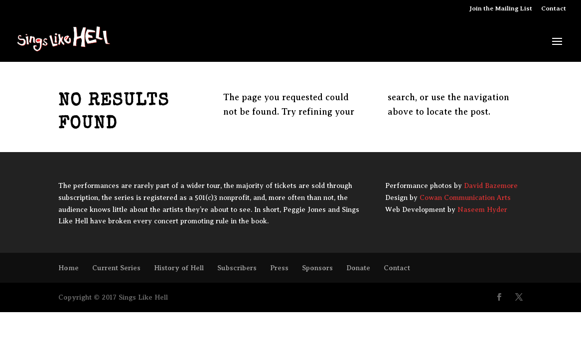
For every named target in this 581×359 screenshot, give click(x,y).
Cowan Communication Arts (465, 197)
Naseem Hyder (482, 209)
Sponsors (317, 268)
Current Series (116, 268)
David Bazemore (491, 185)
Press (279, 268)
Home (68, 268)
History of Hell (179, 268)
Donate (358, 268)
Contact (553, 8)
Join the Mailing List (500, 8)
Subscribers (237, 268)
